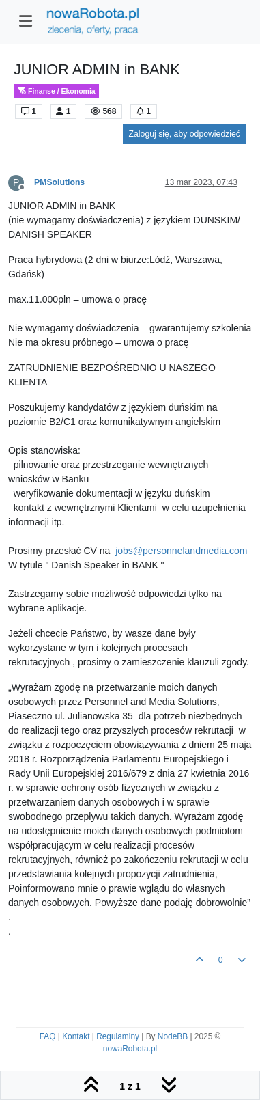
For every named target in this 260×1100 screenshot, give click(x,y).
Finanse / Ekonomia (56, 91)
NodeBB (173, 1036)
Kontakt (75, 1036)
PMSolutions (59, 182)
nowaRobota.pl (130, 1049)
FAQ (48, 1036)
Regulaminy (117, 1036)
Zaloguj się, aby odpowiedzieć (184, 134)
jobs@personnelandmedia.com (181, 550)
